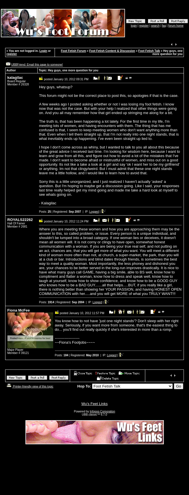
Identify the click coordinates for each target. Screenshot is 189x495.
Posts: (45, 211)
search (155, 25)
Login (43, 50)
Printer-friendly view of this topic (29, 386)
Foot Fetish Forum (73, 50)
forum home (175, 25)
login (134, 25)
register (144, 25)
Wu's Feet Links (94, 404)
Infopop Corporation (102, 411)
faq (164, 25)
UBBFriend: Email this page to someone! (37, 64)
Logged (94, 211)
